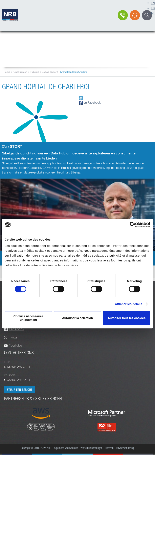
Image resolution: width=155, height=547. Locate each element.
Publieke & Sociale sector (43, 71)
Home (7, 71)
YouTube (15, 345)
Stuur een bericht (19, 390)
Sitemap (109, 448)
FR (153, 8)
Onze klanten (20, 71)
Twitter (14, 337)
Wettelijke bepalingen (91, 448)
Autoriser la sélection (77, 318)
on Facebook (90, 102)
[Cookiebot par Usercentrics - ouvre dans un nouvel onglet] (132, 225)
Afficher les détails (128, 304)
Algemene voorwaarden (66, 448)
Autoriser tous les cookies (127, 318)
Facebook (16, 329)
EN (153, 3)
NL (153, 13)
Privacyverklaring (125, 448)
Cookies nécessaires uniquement (28, 317)
